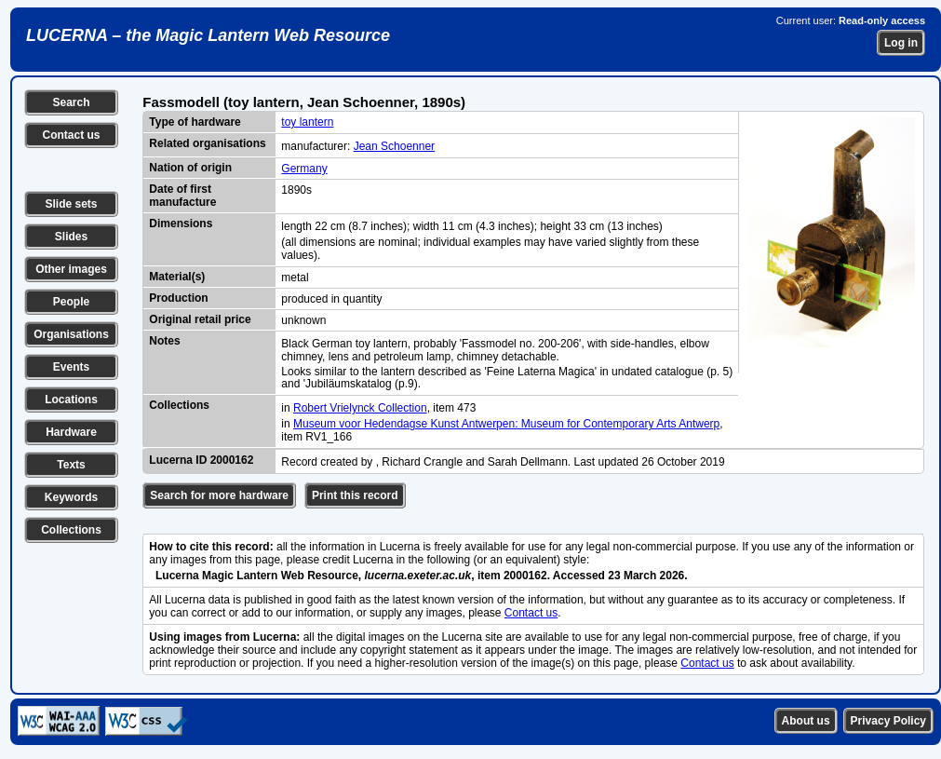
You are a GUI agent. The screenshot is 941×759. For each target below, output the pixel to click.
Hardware (71, 432)
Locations (71, 399)
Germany (304, 168)
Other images (71, 269)
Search (70, 102)
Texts (71, 464)
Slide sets (71, 203)
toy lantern (307, 122)
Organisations (71, 334)
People (71, 301)
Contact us (71, 135)
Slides (71, 236)
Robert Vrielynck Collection (360, 407)
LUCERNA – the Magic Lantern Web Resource (208, 35)
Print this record (355, 495)
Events (71, 366)
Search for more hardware (219, 495)
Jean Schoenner (394, 146)
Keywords (71, 497)
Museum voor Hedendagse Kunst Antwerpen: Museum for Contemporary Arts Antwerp (506, 423)
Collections (71, 529)
